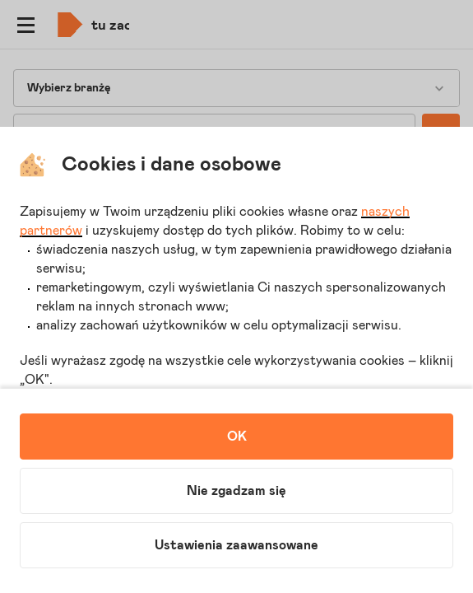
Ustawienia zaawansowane (236, 545)
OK (237, 436)
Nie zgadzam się (236, 490)
